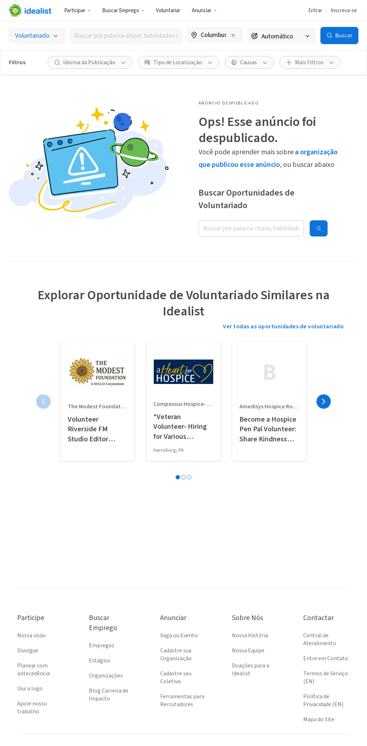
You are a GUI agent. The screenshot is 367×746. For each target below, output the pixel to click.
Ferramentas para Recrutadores (182, 700)
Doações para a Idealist (250, 669)
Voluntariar (168, 10)
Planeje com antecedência (33, 669)
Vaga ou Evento (179, 635)
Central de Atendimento (319, 639)
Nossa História (250, 635)
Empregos (101, 645)
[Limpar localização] (232, 35)
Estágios (99, 661)
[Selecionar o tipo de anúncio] (37, 36)
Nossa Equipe (248, 650)
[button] (77, 10)
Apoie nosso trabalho (32, 707)
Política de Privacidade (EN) (323, 700)
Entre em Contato (325, 658)
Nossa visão (31, 635)
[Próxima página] (323, 401)
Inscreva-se (344, 10)
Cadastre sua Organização (176, 654)
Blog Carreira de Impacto (108, 695)
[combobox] (126, 35)
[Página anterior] (43, 401)
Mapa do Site (318, 719)
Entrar (315, 10)
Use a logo (30, 689)
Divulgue (27, 650)
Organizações (106, 676)
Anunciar (204, 10)
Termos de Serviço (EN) (325, 677)
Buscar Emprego (123, 10)
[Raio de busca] (281, 35)
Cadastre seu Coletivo (175, 677)
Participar (77, 10)
